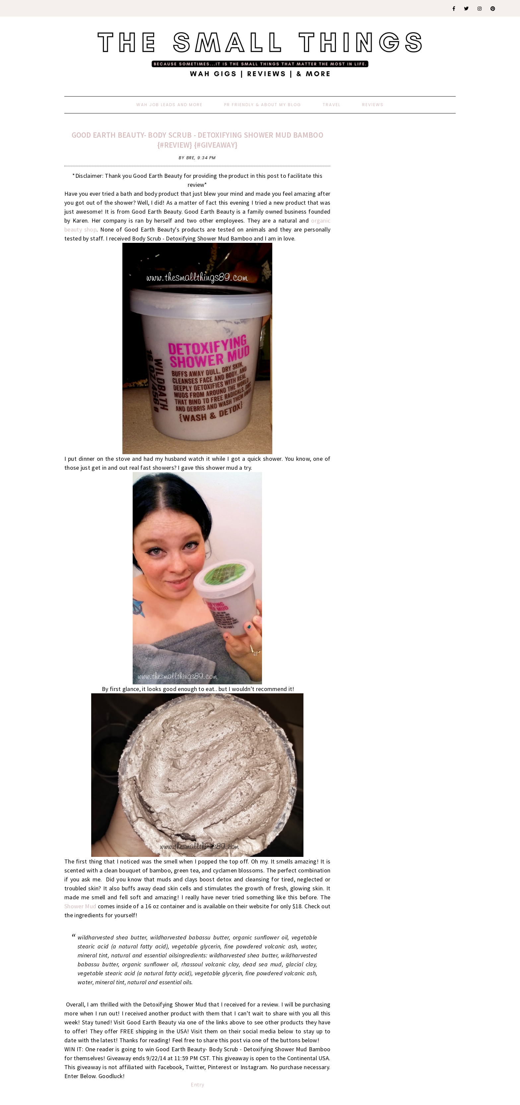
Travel (332, 104)
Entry (197, 1084)
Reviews (373, 104)
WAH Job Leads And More (169, 104)
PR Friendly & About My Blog (262, 104)
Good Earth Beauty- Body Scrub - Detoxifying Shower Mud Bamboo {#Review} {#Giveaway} (197, 140)
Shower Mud (80, 906)
